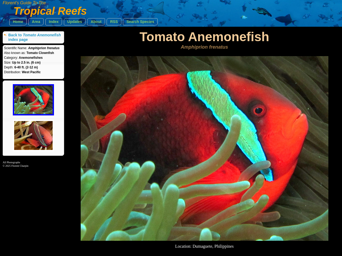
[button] (18, 21)
